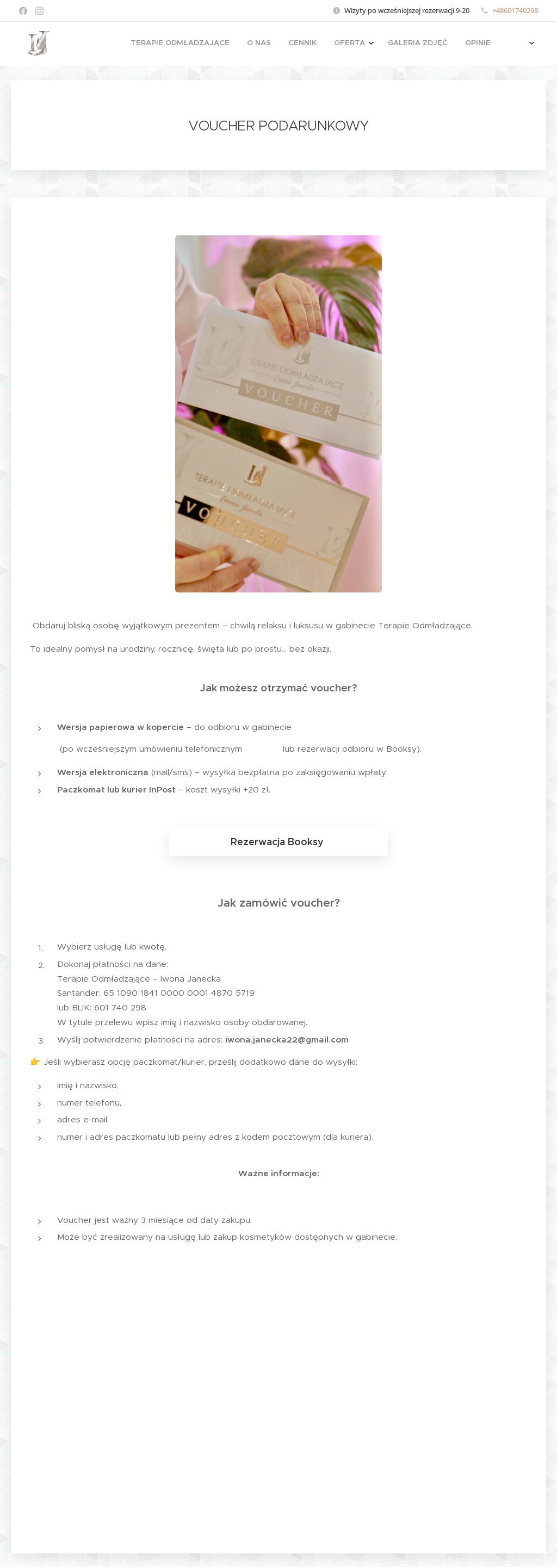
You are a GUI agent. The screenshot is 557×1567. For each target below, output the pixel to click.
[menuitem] (344, 44)
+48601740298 (515, 10)
